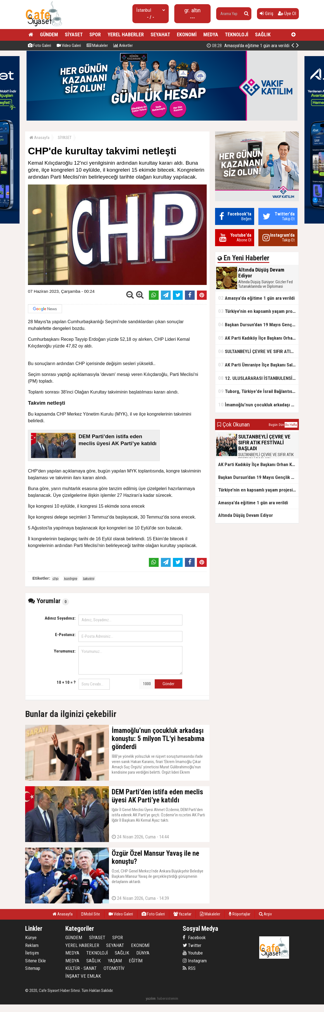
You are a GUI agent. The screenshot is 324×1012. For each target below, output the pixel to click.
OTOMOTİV (114, 968)
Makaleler (97, 45)
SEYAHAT (160, 34)
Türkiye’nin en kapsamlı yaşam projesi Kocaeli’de (258, 311)
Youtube (193, 953)
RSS (189, 968)
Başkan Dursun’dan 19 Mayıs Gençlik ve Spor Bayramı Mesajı (258, 324)
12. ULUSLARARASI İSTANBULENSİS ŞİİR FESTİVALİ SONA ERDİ (258, 378)
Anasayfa (39, 137)
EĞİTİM (135, 960)
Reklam (32, 945)
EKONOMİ (187, 34)
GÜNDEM (49, 34)
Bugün (273, 425)
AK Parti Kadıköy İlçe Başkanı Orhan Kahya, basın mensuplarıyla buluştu (258, 338)
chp (55, 578)
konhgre (70, 578)
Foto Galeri (39, 45)
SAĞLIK (263, 34)
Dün (281, 425)
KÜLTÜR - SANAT (81, 968)
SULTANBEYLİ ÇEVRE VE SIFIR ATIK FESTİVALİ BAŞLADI (258, 351)
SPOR (95, 34)
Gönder (168, 683)
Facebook (194, 937)
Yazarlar (182, 914)
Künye (31, 937)
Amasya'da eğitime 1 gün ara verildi (256, 298)
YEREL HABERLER (126, 34)
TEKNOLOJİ (236, 34)
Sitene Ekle (35, 960)
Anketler (123, 45)
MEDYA (210, 34)
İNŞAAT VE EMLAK (83, 976)
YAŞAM (115, 960)
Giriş (266, 13)
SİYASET (74, 34)
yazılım (151, 998)
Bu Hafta (291, 425)
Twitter (192, 945)
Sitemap (32, 968)
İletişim (32, 953)
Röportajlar (239, 914)
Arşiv (265, 914)
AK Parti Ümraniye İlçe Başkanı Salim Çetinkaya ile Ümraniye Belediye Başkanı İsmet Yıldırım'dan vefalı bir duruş (258, 364)
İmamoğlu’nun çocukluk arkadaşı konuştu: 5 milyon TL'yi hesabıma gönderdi (258, 404)
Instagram (195, 960)
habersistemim (167, 998)
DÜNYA (142, 953)
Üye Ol (287, 13)
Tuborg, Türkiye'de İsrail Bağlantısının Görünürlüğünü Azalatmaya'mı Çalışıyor (258, 391)
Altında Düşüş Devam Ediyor (254, 45)
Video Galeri (69, 45)
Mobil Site (90, 914)
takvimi (88, 578)
